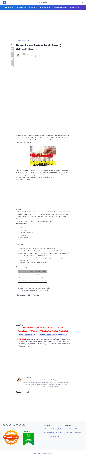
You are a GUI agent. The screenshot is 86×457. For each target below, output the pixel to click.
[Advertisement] (43, 24)
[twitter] (12, 52)
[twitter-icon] (7, 425)
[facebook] (12, 48)
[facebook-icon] (4, 425)
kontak (59, 433)
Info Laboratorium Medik (45, 453)
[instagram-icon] (10, 425)
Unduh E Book (74, 429)
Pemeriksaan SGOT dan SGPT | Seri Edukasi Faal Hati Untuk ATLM (43, 335)
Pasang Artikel (56, 429)
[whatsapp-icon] (24, 425)
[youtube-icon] (14, 425)
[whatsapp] (12, 55)
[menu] (4, 2)
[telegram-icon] (20, 425)
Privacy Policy (53, 436)
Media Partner (49, 433)
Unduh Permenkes (74, 433)
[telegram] (12, 59)
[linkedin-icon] (17, 425)
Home (47, 429)
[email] (12, 65)
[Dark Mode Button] (82, 3)
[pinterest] (12, 62)
